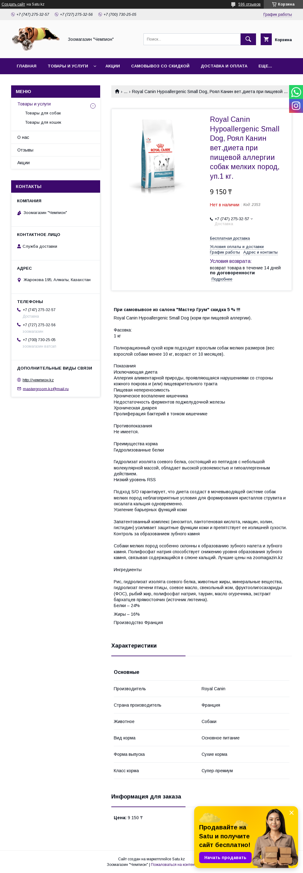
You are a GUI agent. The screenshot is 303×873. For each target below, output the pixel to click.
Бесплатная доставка (230, 238)
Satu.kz (178, 859)
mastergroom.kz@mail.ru (46, 388)
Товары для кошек (43, 122)
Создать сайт (13, 4)
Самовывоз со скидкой (160, 66)
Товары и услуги (68, 66)
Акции (112, 66)
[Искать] (248, 39)
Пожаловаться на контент (173, 864)
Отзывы (25, 150)
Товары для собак (43, 113)
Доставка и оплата (224, 66)
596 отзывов (249, 4)
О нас (23, 137)
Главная (26, 66)
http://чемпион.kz (38, 380)
